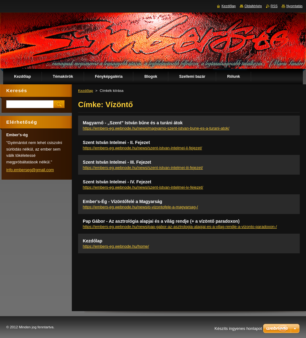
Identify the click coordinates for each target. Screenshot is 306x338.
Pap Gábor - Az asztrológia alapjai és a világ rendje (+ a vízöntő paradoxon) (161, 221)
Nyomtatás (294, 6)
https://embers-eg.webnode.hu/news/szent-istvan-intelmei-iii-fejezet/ (143, 167)
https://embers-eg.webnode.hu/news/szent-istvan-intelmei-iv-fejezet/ (143, 187)
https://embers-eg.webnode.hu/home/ (116, 246)
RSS (274, 6)
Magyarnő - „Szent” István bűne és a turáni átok (133, 122)
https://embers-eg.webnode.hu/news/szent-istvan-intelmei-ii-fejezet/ (142, 148)
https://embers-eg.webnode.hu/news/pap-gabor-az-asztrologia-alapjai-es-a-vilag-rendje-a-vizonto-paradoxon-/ (180, 226)
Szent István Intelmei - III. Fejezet (117, 162)
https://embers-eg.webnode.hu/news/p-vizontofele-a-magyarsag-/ (140, 207)
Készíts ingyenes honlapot (238, 328)
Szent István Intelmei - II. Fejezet (116, 142)
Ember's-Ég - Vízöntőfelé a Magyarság (122, 201)
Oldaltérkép (253, 6)
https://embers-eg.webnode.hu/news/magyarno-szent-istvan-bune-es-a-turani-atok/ (156, 128)
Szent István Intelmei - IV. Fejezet (117, 181)
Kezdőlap (85, 90)
